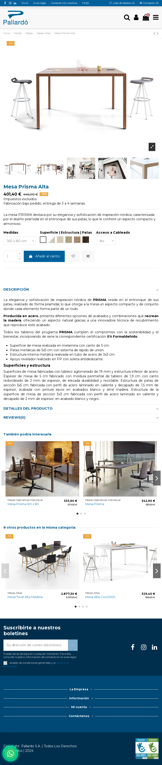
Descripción (81, 289)
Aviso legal (40, 3)
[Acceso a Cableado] (105, 240)
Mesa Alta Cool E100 (100, 597)
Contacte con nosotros (64, 3)
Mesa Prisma (94, 504)
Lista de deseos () (122, 3)
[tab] (81, 290)
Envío (25, 3)
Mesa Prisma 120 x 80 (23, 504)
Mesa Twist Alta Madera (25, 597)
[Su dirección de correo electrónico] (35, 645)
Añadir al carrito (44, 256)
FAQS (85, 3)
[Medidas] (19, 240)
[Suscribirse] (73, 645)
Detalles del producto (81, 408)
